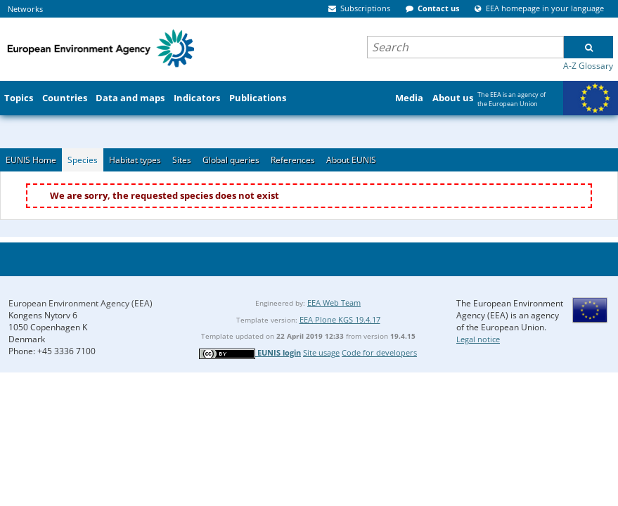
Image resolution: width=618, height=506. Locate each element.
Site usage (321, 352)
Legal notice (478, 339)
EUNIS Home (31, 160)
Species (82, 160)
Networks (25, 9)
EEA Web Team (334, 302)
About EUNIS (351, 160)
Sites (181, 160)
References (293, 160)
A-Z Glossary (588, 66)
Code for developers (379, 352)
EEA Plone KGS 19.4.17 (340, 319)
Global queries (230, 160)
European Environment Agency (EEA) (80, 303)
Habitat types (135, 160)
